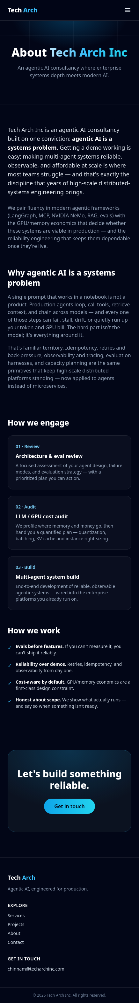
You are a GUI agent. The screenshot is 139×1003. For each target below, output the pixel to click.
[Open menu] (127, 10)
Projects (16, 924)
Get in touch (69, 806)
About (14, 933)
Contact (16, 942)
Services (16, 915)
